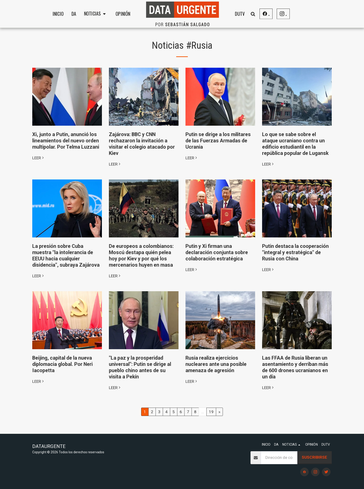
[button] (95, 14)
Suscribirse (314, 457)
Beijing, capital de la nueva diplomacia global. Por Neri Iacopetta (62, 364)
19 (211, 411)
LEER (38, 158)
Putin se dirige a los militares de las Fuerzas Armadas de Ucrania (218, 140)
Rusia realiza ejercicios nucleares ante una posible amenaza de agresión (216, 364)
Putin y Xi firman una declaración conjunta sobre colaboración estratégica (216, 252)
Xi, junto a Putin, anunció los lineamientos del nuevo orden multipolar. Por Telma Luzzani (65, 140)
